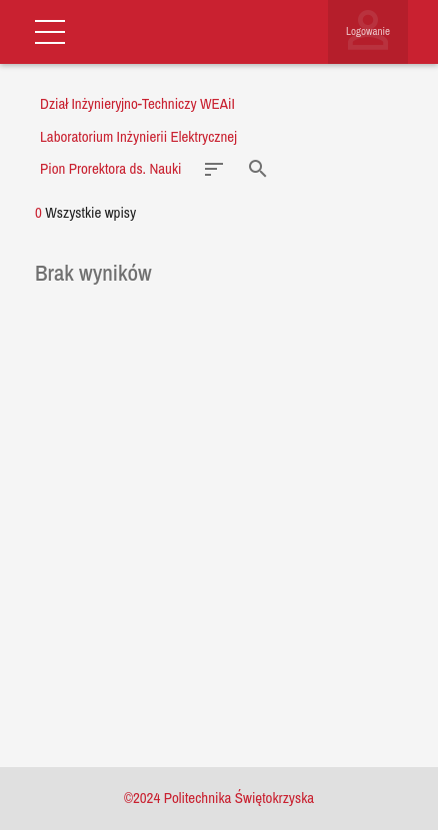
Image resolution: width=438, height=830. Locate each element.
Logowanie (368, 31)
